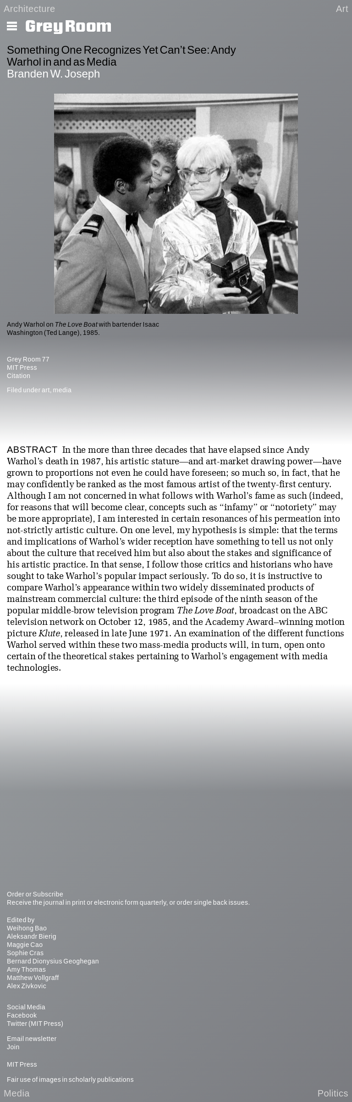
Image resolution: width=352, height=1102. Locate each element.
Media (17, 1093)
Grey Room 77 (28, 359)
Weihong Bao (27, 928)
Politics (333, 1093)
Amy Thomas (26, 969)
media (62, 390)
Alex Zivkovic (26, 986)
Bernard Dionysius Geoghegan (53, 961)
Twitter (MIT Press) (35, 1023)
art (46, 390)
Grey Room (68, 26)
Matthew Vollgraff (33, 977)
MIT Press (22, 367)
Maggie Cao (25, 944)
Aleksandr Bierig (31, 936)
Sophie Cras (25, 953)
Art (342, 9)
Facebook (22, 1015)
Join (13, 1047)
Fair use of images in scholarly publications (70, 1079)
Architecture (29, 9)
